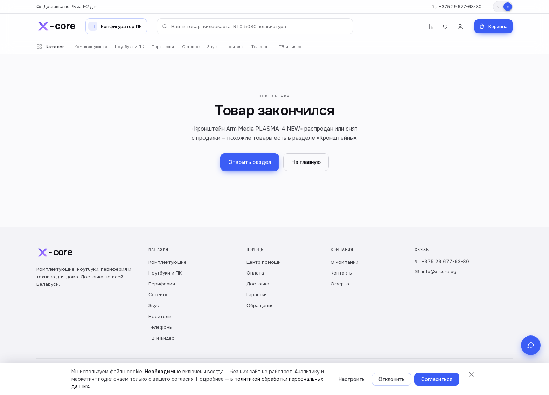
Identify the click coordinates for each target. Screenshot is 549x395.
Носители (234, 46)
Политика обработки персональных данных (83, 381)
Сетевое (191, 46)
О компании (345, 262)
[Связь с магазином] (531, 373)
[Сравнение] (430, 26)
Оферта (340, 284)
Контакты (342, 273)
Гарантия (257, 295)
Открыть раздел (249, 162)
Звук (211, 46)
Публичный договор (157, 381)
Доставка (257, 284)
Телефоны (261, 46)
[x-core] (56, 26)
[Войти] (460, 26)
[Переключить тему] (503, 6)
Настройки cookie (203, 381)
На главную (306, 162)
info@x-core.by (435, 272)
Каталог (50, 47)
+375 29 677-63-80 (456, 6)
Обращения (260, 306)
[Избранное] (445, 26)
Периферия (163, 46)
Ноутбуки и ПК (129, 46)
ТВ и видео (290, 46)
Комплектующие (90, 46)
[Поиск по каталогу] (255, 26)
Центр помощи (263, 262)
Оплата (255, 273)
